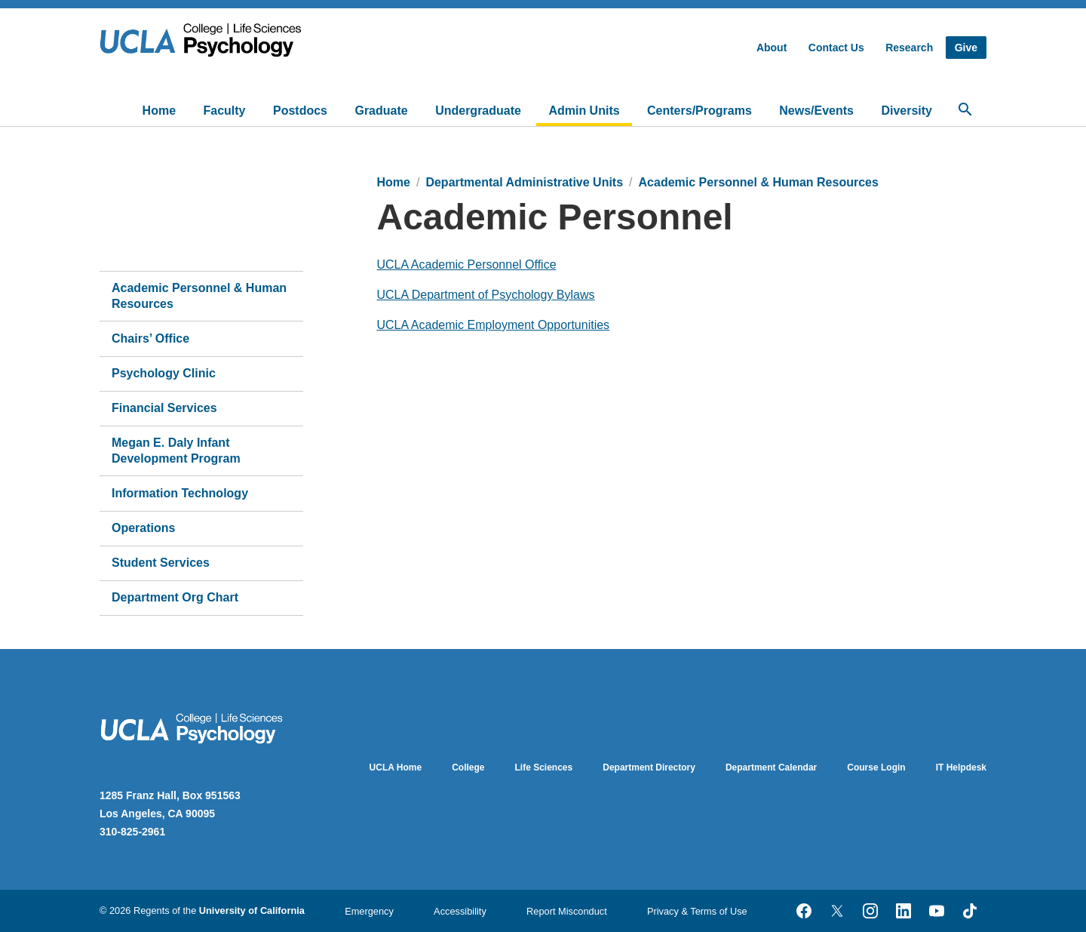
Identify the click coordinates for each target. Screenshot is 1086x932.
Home (159, 110)
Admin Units (583, 110)
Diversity (906, 110)
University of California (252, 910)
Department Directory (649, 767)
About (771, 48)
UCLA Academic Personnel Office (467, 264)
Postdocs (300, 110)
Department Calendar (771, 767)
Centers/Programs (699, 110)
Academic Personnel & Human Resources (759, 182)
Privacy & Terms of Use (697, 911)
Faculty (225, 110)
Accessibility (460, 911)
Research (909, 48)
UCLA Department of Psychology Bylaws (486, 294)
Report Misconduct (566, 911)
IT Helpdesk (961, 767)
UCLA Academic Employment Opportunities (493, 324)
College (468, 767)
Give (966, 48)
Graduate (380, 110)
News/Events (816, 110)
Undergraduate (478, 110)
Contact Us (836, 48)
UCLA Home (396, 767)
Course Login (876, 767)
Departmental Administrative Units (524, 182)
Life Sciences (544, 767)
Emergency (369, 911)
